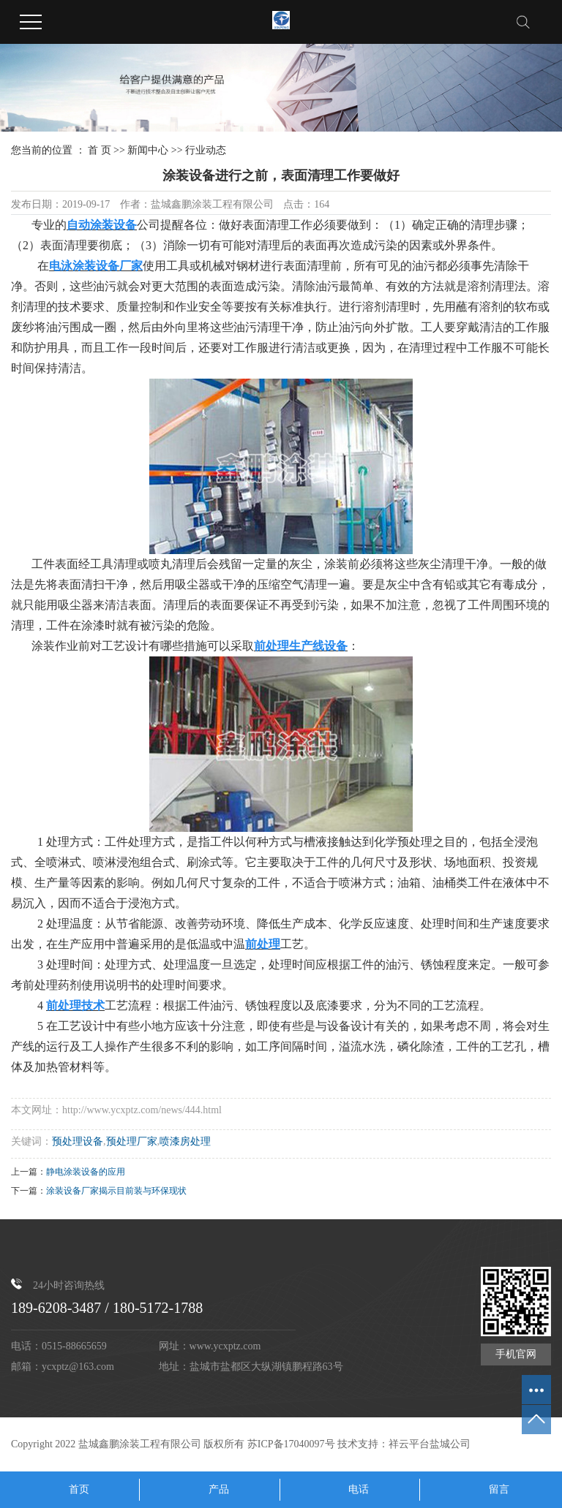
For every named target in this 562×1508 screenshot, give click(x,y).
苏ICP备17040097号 (291, 1444)
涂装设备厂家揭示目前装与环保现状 (116, 1191)
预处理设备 (77, 1141)
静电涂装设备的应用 (85, 1172)
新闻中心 (147, 150)
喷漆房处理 (185, 1141)
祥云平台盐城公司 (430, 1444)
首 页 (99, 150)
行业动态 (205, 150)
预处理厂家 (131, 1141)
